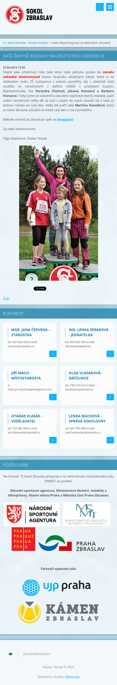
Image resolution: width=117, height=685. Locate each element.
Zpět (6, 298)
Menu (110, 7)
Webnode (73, 677)
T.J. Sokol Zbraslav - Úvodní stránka (25, 43)
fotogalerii (65, 119)
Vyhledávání (100, 7)
